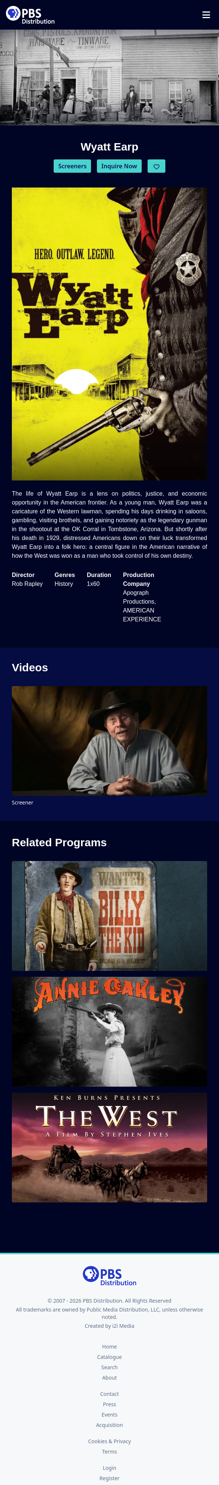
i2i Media (123, 1325)
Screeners (72, 166)
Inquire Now (119, 166)
